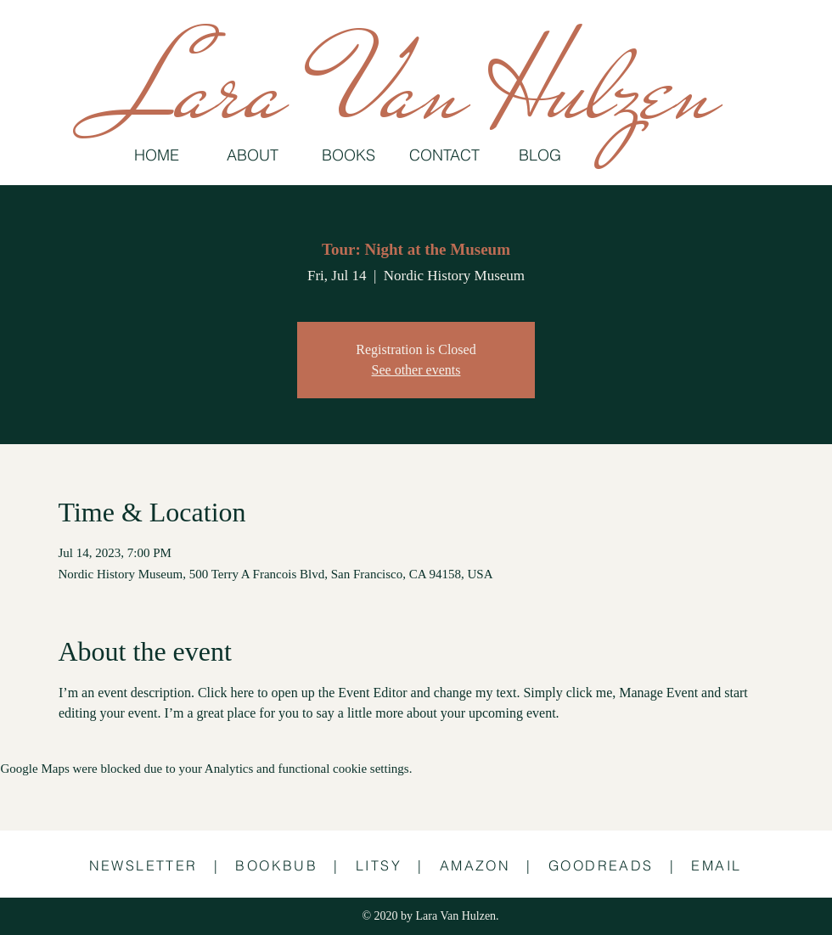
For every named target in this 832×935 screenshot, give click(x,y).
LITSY (379, 865)
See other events (416, 370)
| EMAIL (706, 865)
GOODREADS (601, 865)
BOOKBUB (276, 865)
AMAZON (475, 865)
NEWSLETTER (143, 865)
